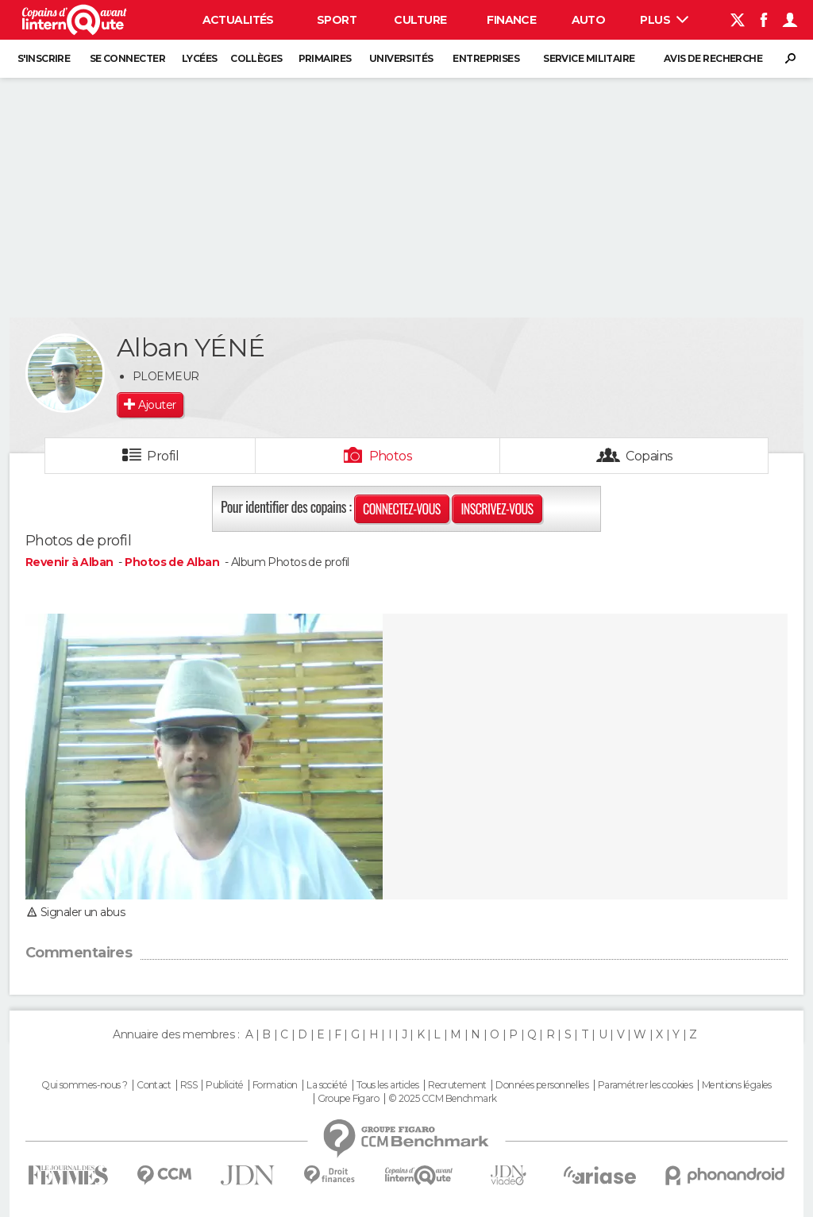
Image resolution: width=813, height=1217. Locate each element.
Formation (275, 1085)
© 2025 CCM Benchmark (442, 1098)
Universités (401, 58)
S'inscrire (43, 58)
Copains (649, 456)
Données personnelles (541, 1085)
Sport (336, 20)
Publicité (224, 1085)
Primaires (325, 58)
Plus (664, 20)
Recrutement (457, 1085)
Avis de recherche (713, 58)
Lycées (200, 58)
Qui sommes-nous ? (84, 1085)
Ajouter (156, 405)
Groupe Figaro (349, 1098)
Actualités (238, 20)
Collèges (256, 58)
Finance (511, 20)
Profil (163, 456)
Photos (391, 456)
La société (326, 1085)
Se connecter (127, 58)
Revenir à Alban (70, 562)
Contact (154, 1085)
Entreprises (486, 58)
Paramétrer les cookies (645, 1085)
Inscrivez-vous (496, 508)
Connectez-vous (402, 508)
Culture (420, 20)
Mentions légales (737, 1085)
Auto (589, 20)
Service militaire (588, 58)
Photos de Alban (172, 562)
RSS (188, 1085)
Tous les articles (387, 1085)
